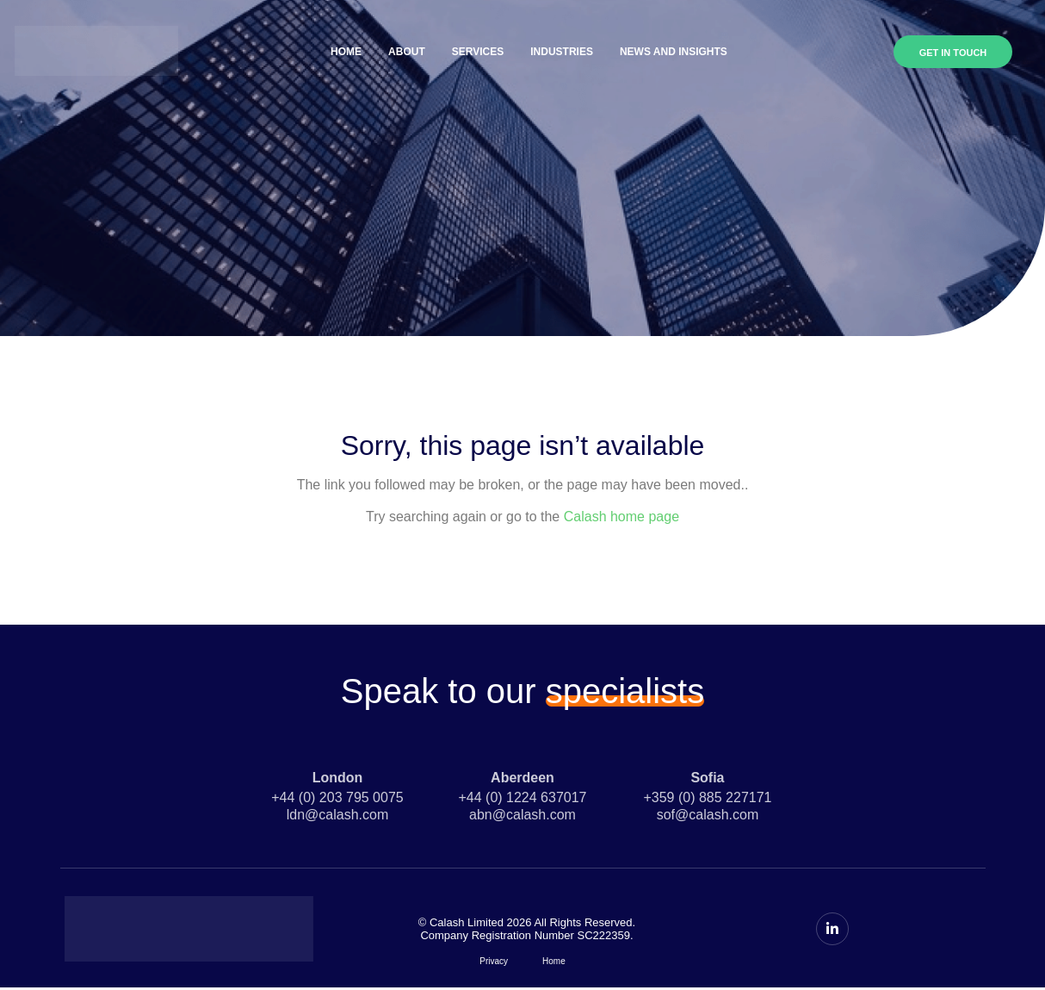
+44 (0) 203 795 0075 (337, 797)
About (406, 52)
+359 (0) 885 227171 (707, 797)
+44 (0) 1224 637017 (522, 797)
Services (478, 52)
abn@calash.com (522, 814)
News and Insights (673, 52)
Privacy (493, 961)
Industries (561, 52)
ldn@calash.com (338, 814)
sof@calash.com (708, 814)
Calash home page (621, 516)
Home (346, 52)
